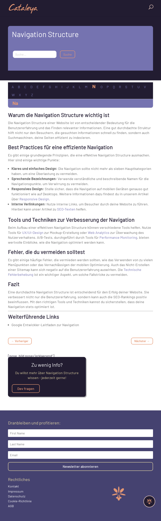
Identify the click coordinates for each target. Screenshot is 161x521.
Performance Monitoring (118, 237)
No (40, 103)
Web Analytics (98, 232)
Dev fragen (25, 388)
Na (15, 103)
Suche (67, 54)
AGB (11, 506)
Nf (32, 103)
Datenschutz (16, 496)
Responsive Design (34, 199)
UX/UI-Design (32, 232)
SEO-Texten (66, 209)
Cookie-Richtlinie (20, 501)
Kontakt (13, 486)
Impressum (15, 491)
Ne (25, 103)
